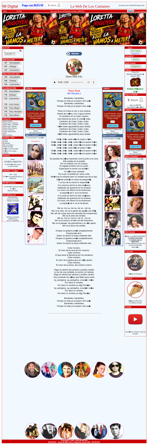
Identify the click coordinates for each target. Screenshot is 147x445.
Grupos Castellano (8, 130)
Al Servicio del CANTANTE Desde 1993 (131, 5)
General (5, 140)
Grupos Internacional (9, 131)
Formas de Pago (7, 147)
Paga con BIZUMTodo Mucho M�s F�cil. (135, 105)
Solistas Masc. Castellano (10, 124)
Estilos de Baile (7, 121)
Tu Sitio (5, 141)
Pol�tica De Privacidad (10, 149)
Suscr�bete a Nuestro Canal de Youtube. (135, 331)
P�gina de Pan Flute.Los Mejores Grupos (135, 300)
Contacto (5, 153)
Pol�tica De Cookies (9, 151)
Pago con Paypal (7, 145)
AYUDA (19, 11)
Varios (4, 133)
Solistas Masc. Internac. (9, 128)
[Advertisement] (74, 339)
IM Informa (6, 143)
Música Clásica (7, 135)
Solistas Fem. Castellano (10, 123)
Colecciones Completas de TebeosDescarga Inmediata (35, 130)
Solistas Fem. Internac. (9, 126)
